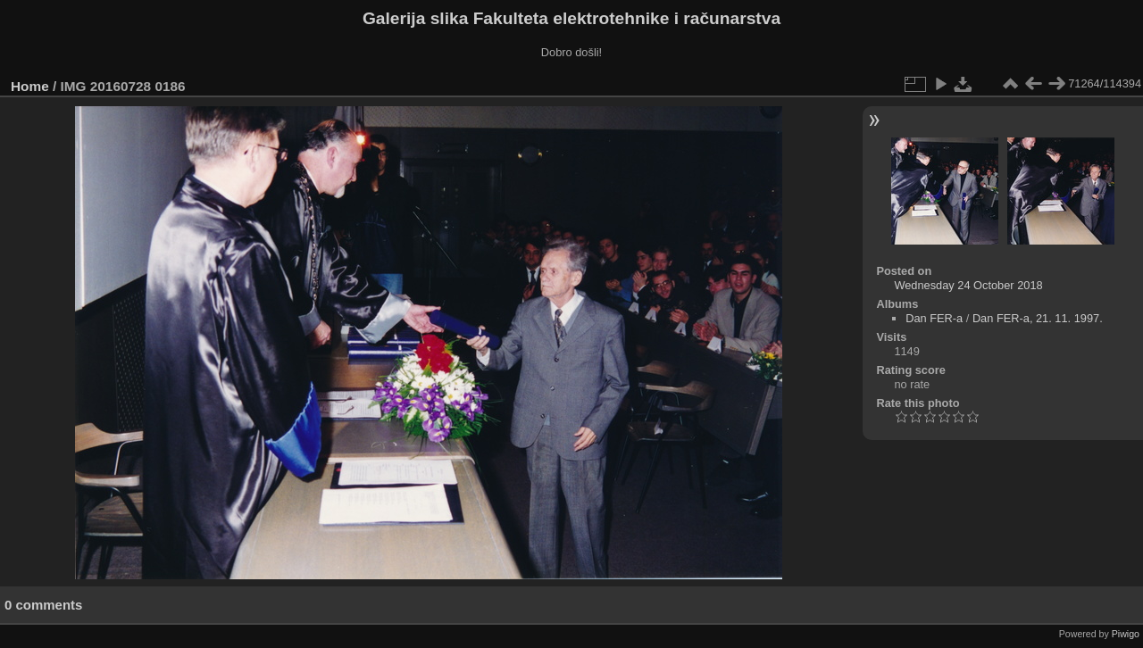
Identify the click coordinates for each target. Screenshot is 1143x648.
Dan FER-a (934, 318)
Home (30, 86)
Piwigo (1125, 633)
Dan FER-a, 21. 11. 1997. (1037, 318)
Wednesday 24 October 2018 (968, 285)
